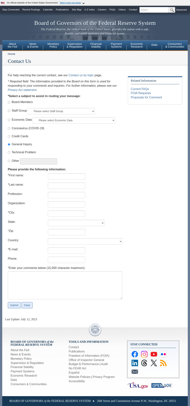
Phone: (12, 258)
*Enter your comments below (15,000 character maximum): (46, 267)
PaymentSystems (116, 45)
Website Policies (79, 376)
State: (12, 221)
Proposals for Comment (146, 97)
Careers (102, 9)
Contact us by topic (81, 75)
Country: (13, 240)
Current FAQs (140, 89)
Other (15, 160)
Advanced (181, 9)
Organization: (16, 203)
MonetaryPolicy (53, 45)
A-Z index (89, 9)
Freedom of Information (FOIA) (89, 355)
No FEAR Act (77, 368)
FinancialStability (95, 45)
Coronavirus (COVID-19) (28, 128)
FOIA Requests (141, 93)
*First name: (16, 175)
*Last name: (16, 184)
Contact (133, 9)
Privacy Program (104, 376)
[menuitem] (12, 46)
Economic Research (24, 375)
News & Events (21, 354)
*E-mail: (13, 249)
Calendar (48, 9)
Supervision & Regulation (27, 363)
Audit (104, 364)
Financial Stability (22, 367)
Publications (62, 9)
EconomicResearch (137, 45)
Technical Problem (24, 152)
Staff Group (19, 110)
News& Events (32, 45)
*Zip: (11, 230)
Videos (122, 9)
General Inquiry (22, 144)
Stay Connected (10, 9)
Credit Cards (20, 136)
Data (154, 44)
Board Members (22, 102)
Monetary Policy (21, 358)
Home (11, 53)
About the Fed (20, 350)
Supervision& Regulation (75, 45)
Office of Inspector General (86, 360)
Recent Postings (31, 9)
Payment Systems (23, 371)
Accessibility (77, 381)
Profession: (15, 193)
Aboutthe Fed (12, 45)
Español (74, 372)
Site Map (76, 9)
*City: (11, 212)
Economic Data (22, 119)
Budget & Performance (84, 364)
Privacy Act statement (22, 90)
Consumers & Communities (174, 45)
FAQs (112, 9)
